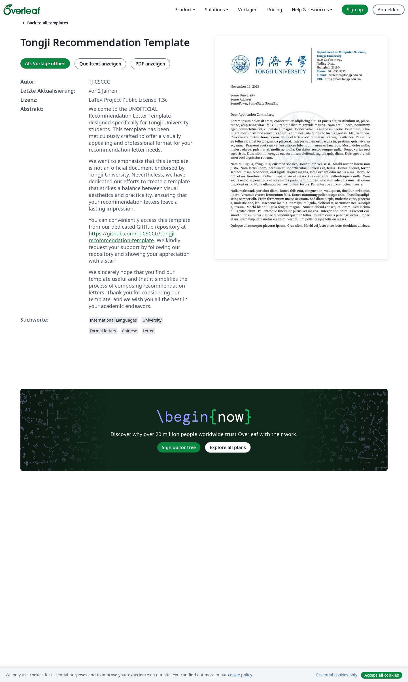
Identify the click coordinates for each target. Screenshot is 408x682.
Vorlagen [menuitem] (248, 10)
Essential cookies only (336, 674)
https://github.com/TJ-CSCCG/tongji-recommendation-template (132, 237)
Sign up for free (179, 447)
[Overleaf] (21, 9)
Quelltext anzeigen (100, 64)
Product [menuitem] (183, 10)
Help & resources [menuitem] (310, 10)
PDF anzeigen (150, 64)
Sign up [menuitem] (355, 10)
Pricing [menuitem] (274, 10)
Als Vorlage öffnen (45, 63)
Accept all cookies (381, 675)
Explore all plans (228, 447)
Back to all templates (45, 23)
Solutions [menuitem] (215, 10)
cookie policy (240, 674)
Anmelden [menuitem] (389, 10)
